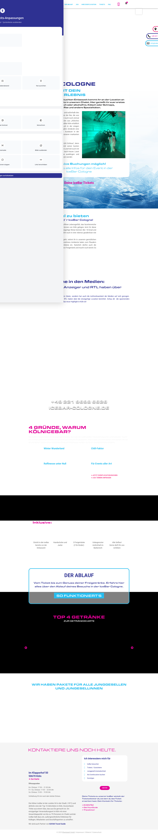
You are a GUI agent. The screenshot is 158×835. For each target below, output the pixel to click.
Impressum (80, 832)
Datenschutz (97, 832)
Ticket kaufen (63, 559)
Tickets (102, 4)
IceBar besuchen (91, 764)
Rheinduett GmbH (68, 832)
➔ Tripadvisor (88, 810)
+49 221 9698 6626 (79, 401)
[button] (26, 647)
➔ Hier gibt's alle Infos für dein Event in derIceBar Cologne (79, 169)
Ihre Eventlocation (89, 4)
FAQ (109, 4)
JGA (77, 4)
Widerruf (88, 832)
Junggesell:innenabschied (95, 771)
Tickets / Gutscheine (93, 767)
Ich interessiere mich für (97, 758)
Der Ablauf (69, 4)
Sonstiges (89, 778)
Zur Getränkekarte (79, 621)
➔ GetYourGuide (90, 807)
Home (60, 4)
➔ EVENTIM (88, 805)
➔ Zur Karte (34, 779)
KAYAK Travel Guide (57, 824)
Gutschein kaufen (93, 559)
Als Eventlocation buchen (94, 774)
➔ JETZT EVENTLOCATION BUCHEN (104, 475)
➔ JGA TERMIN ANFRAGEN (101, 478)
